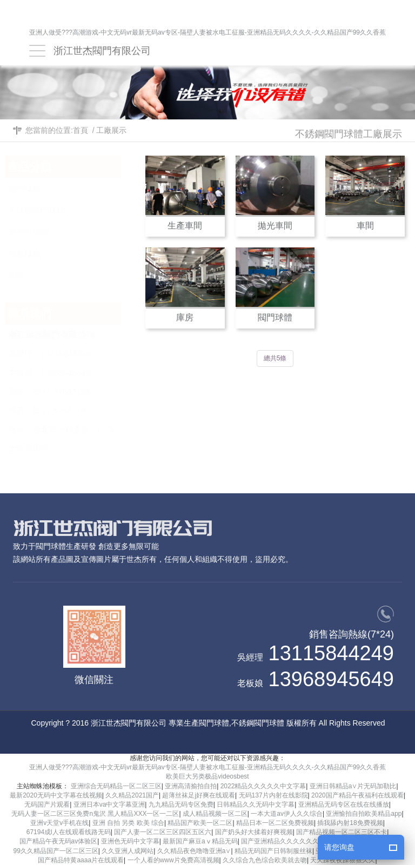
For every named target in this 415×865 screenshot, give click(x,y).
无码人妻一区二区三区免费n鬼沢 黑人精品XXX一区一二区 (95, 813)
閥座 (75, 272)
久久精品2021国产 (132, 795)
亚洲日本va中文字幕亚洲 (109, 804)
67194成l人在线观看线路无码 (68, 832)
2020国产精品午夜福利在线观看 (357, 795)
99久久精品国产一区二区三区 (56, 851)
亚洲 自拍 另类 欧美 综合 (128, 823)
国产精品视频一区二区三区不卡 (341, 832)
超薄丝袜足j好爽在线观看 (198, 795)
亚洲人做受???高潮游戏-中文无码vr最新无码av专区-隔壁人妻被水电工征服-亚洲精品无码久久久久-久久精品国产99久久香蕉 (207, 32)
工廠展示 (111, 130)
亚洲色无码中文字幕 (130, 841)
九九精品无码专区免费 (181, 804)
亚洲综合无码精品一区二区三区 (116, 786)
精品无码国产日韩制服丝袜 (273, 851)
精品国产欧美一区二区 (200, 823)
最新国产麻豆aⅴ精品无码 (200, 841)
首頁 (80, 130)
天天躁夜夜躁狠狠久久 (342, 860)
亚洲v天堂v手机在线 (59, 823)
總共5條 (275, 358)
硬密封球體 (75, 229)
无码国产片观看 (47, 804)
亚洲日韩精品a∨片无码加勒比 (353, 786)
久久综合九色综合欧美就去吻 (265, 860)
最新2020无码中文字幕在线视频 (56, 795)
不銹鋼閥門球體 (75, 207)
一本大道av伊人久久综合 (287, 813)
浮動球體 (75, 251)
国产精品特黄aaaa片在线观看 (81, 860)
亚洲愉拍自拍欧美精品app (363, 813)
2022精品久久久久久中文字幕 (263, 786)
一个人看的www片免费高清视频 (173, 860)
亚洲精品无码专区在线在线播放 (343, 804)
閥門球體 (75, 186)
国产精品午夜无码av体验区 (58, 841)
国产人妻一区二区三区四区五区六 (162, 832)
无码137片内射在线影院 (273, 795)
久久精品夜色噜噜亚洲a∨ (194, 851)
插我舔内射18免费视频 (350, 823)
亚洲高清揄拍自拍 (191, 786)
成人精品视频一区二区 (215, 813)
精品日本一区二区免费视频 (275, 823)
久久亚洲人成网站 (127, 851)
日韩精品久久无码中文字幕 (255, 804)
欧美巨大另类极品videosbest (207, 776)
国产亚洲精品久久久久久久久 (283, 841)
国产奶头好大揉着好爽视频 (254, 832)
